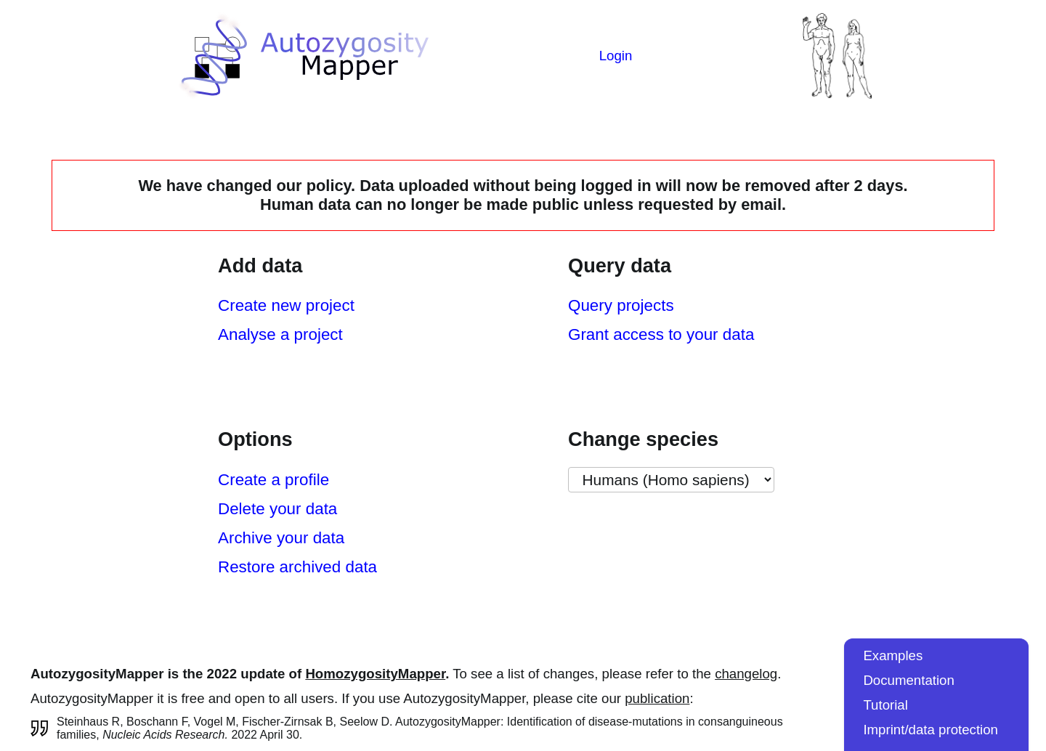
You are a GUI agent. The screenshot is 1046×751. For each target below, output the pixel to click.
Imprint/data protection (930, 729)
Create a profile (273, 480)
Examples (893, 655)
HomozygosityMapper (375, 673)
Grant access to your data (661, 334)
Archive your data (281, 538)
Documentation (908, 680)
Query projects (621, 305)
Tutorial (885, 705)
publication (657, 698)
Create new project (286, 305)
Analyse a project (280, 334)
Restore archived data (297, 567)
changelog (746, 673)
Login (616, 55)
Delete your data (277, 509)
